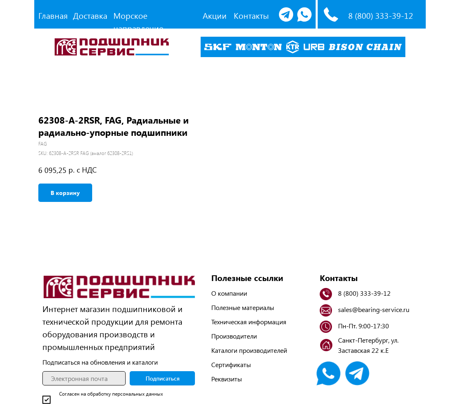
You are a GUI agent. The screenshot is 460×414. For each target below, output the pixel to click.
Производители (234, 336)
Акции (215, 15)
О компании (229, 293)
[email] (84, 378)
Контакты (251, 15)
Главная (53, 15)
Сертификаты (231, 364)
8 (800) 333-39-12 (380, 15)
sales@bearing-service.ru (373, 309)
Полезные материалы (242, 307)
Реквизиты (226, 378)
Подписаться (162, 378)
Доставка (90, 15)
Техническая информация (248, 321)
